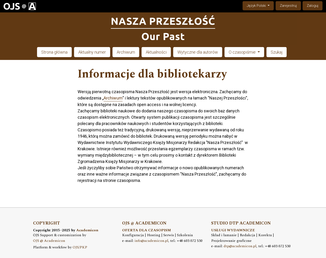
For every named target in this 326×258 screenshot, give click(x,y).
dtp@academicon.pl (240, 246)
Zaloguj (312, 6)
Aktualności (156, 52)
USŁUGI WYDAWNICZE (233, 230)
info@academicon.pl (151, 240)
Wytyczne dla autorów (197, 52)
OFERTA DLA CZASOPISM (146, 230)
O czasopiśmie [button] (243, 52)
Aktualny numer (92, 52)
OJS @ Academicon (49, 240)
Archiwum (126, 52)
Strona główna (54, 52)
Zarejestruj (288, 6)
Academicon (87, 230)
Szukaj (276, 52)
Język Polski (260, 5)
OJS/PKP (80, 247)
